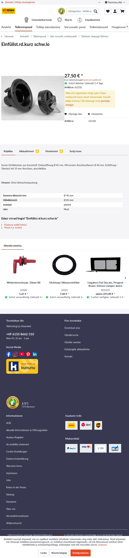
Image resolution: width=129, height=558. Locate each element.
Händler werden (72, 342)
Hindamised (54, 151)
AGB (8, 423)
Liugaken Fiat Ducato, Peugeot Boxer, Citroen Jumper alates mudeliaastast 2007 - (105, 284)
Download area (72, 327)
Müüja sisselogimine (25, 2)
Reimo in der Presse (16, 487)
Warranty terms (14, 466)
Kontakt (9, 2)
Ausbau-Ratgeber (15, 437)
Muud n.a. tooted (11, 227)
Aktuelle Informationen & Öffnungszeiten (27, 430)
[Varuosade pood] (74, 27)
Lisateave (102, 544)
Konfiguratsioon (81, 552)
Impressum (11, 473)
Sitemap (10, 494)
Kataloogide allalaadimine (77, 349)
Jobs (8, 480)
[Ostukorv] (122, 11)
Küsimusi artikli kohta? (14, 224)
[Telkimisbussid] (98, 27)
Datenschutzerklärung (17, 458)
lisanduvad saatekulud (91, 80)
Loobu (43, 552)
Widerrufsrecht (14, 523)
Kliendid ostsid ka (13, 245)
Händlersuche (71, 335)
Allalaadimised (29, 151)
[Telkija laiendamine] (48, 27)
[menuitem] (82, 11)
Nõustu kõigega (59, 552)
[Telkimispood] (23, 27)
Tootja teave (75, 151)
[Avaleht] (6, 27)
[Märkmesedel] (107, 11)
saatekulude (58, 535)
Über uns (10, 509)
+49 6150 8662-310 (20, 334)
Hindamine (95, 114)
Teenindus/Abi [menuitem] (114, 2)
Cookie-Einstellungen (16, 451)
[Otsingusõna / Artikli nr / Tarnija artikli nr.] (82, 11)
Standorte (11, 501)
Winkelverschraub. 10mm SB (23, 282)
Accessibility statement (17, 444)
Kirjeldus (8, 151)
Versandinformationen (17, 516)
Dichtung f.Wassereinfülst (64, 282)
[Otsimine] (95, 11)
